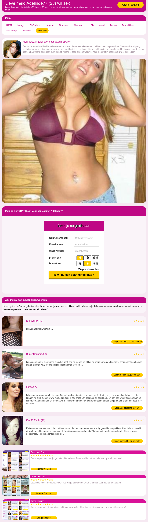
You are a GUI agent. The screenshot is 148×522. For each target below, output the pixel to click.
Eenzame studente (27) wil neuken (127, 408)
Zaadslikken (128, 25)
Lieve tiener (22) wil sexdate (127, 441)
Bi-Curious (35, 25)
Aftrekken (63, 25)
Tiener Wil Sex (44, 469)
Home (9, 25)
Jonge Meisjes (44, 518)
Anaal (102, 25)
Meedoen (42, 30)
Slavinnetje (11, 30)
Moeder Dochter (43, 493)
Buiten (113, 25)
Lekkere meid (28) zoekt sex (127, 375)
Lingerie (49, 25)
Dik (92, 25)
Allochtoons (79, 25)
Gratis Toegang (130, 4)
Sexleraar (27, 30)
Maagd (20, 25)
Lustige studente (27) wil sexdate (127, 341)
